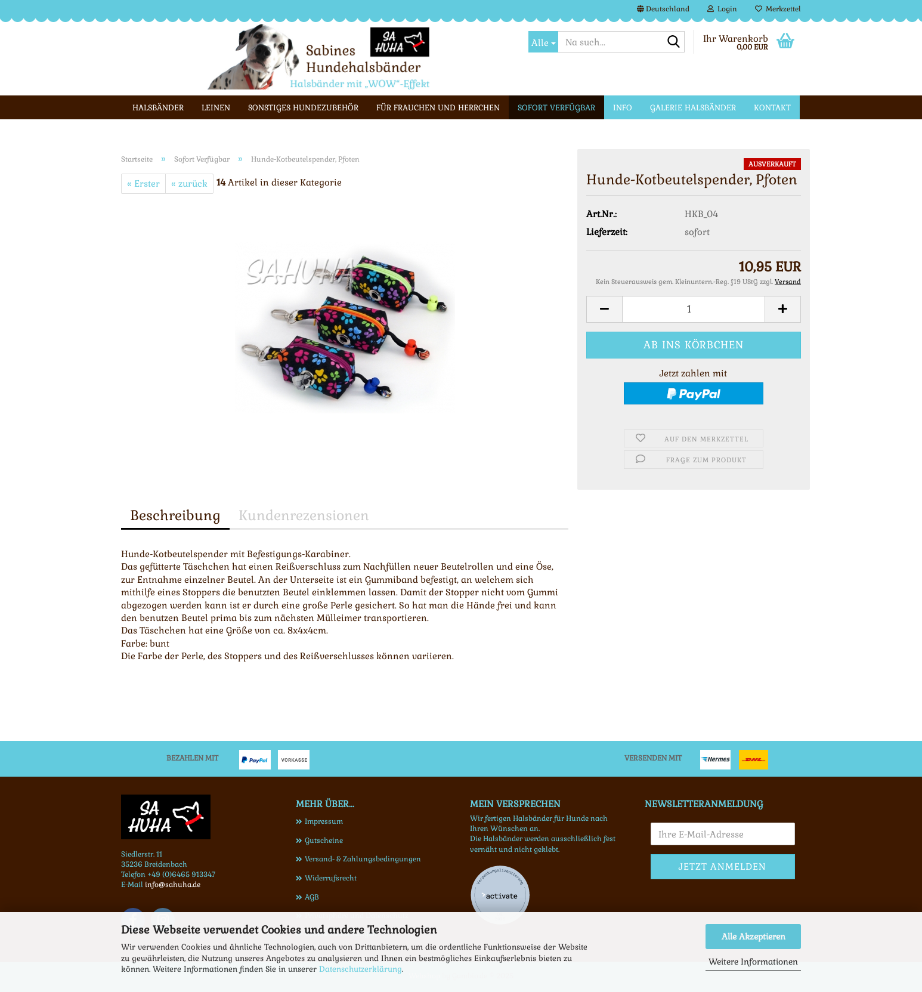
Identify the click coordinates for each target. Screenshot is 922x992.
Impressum (324, 821)
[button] (663, 9)
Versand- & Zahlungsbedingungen (363, 859)
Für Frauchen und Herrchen (438, 108)
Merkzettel (778, 9)
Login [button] (722, 9)
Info (622, 108)
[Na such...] (543, 41)
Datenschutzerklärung (360, 969)
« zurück (189, 183)
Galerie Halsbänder (693, 108)
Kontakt (772, 108)
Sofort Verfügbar (556, 108)
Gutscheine (324, 840)
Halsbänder (158, 108)
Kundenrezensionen (304, 515)
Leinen (216, 108)
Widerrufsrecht (331, 878)
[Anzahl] (693, 309)
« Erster (143, 183)
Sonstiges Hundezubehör (303, 108)
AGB (312, 897)
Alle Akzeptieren (753, 936)
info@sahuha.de (172, 884)
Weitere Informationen (753, 961)
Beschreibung (175, 515)
